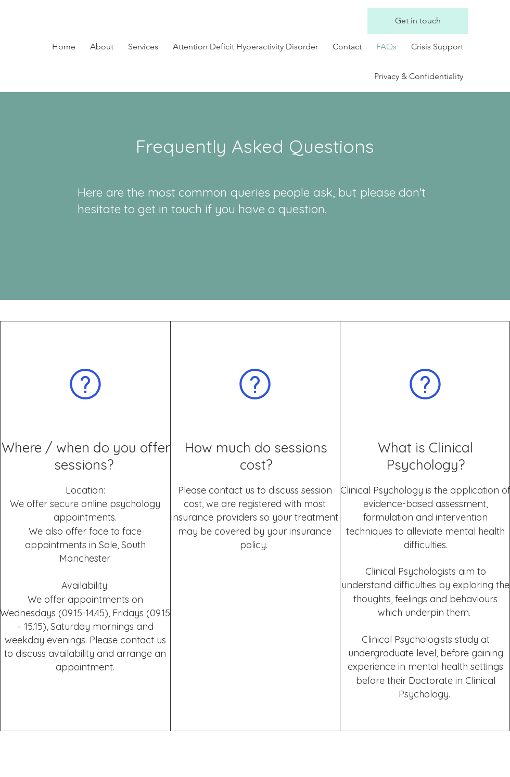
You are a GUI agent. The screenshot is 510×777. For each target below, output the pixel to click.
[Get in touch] (417, 21)
